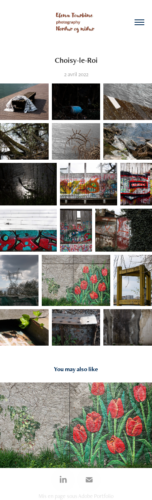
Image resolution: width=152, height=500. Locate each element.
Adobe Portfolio (95, 496)
